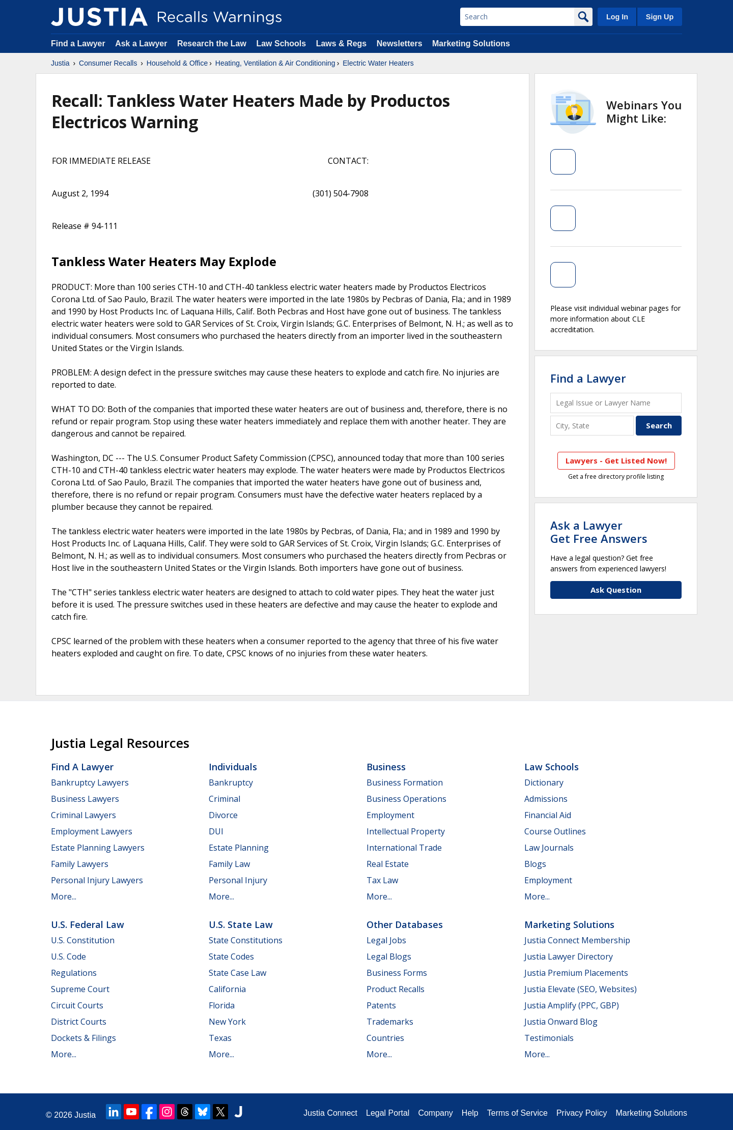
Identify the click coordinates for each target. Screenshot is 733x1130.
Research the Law (211, 43)
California (227, 989)
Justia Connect (330, 1113)
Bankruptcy (231, 782)
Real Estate (387, 864)
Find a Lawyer (78, 43)
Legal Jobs (386, 940)
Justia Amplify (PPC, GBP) (571, 1005)
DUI (216, 831)
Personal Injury (238, 880)
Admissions (546, 798)
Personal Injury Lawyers (97, 880)
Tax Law (382, 880)
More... (63, 896)
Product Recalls (395, 989)
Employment (390, 815)
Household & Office (177, 63)
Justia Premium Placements (576, 972)
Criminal (224, 798)
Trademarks (389, 1021)
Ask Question (615, 590)
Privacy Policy (581, 1113)
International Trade (404, 847)
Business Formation (404, 782)
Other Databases (404, 924)
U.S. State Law (241, 924)
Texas (220, 1038)
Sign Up (659, 17)
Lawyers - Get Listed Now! (616, 460)
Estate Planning (239, 847)
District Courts (78, 1021)
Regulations (74, 972)
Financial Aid (547, 815)
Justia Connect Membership (577, 940)
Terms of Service (517, 1113)
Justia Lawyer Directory (568, 956)
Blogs (535, 864)
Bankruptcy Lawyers (90, 782)
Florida (222, 1005)
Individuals (233, 767)
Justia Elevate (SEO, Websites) (580, 989)
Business (386, 767)
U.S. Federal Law (87, 924)
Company (435, 1113)
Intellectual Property (405, 831)
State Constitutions (246, 940)
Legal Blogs (388, 956)
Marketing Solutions (471, 43)
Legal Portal (387, 1113)
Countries (385, 1038)
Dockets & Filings (83, 1038)
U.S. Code (68, 956)
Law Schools (281, 43)
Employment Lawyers (91, 831)
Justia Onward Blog (561, 1021)
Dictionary (543, 782)
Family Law (229, 864)
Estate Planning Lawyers (98, 847)
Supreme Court (80, 989)
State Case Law (237, 972)
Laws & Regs (341, 43)
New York (227, 1021)
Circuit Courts (77, 1005)
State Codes (231, 956)
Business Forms (396, 972)
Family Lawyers (79, 864)
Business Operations (406, 798)
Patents (381, 1005)
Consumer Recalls (108, 63)
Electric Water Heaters (378, 63)
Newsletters (399, 43)
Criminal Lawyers (83, 815)
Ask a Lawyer (142, 43)
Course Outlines (555, 831)
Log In (617, 17)
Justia (60, 63)
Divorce (223, 815)
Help (470, 1113)
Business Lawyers (85, 798)
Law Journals (549, 847)
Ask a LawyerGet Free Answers (598, 531)
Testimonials (549, 1038)
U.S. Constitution (83, 940)
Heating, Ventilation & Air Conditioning (275, 63)
